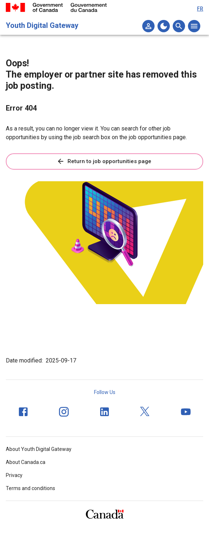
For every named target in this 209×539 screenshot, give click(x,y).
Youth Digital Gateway (42, 25)
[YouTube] (186, 412)
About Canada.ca (25, 462)
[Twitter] (145, 412)
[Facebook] (23, 412)
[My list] (148, 26)
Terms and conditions (30, 488)
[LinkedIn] (104, 412)
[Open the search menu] (179, 26)
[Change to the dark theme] (163, 26)
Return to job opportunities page (104, 161)
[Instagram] (64, 412)
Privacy (14, 475)
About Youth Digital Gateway (38, 449)
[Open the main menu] (194, 26)
